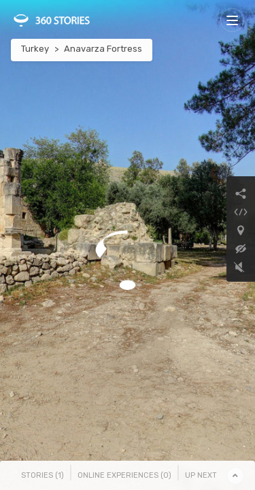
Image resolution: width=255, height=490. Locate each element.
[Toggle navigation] (232, 20)
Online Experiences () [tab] (124, 475)
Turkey (35, 49)
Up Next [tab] (201, 475)
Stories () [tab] (42, 475)
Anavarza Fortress (103, 49)
